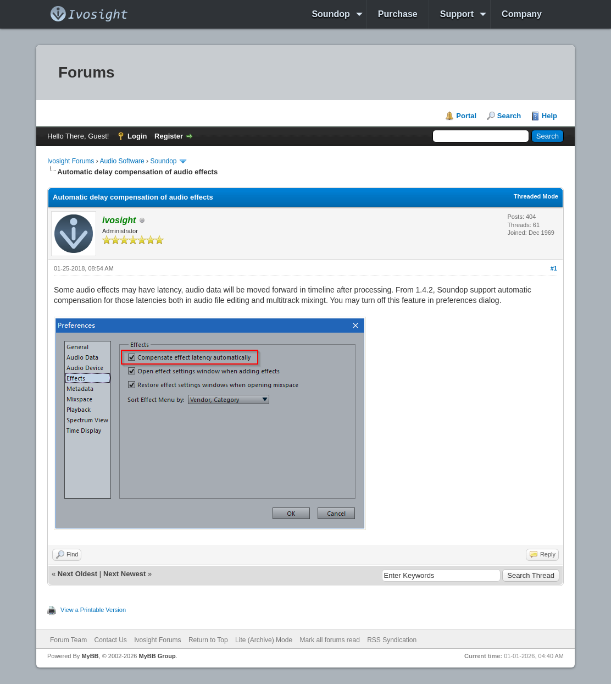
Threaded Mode (536, 196)
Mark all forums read (329, 640)
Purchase (398, 14)
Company (522, 14)
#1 (554, 268)
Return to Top (208, 640)
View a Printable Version (93, 609)
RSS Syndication (391, 640)
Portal (466, 116)
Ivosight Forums (70, 161)
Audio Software (121, 161)
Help (549, 116)
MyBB (89, 656)
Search (509, 116)
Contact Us (110, 640)
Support (457, 14)
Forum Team (68, 640)
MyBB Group (156, 656)
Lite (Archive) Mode (263, 640)
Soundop (330, 14)
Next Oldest (77, 574)
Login (137, 136)
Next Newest (124, 574)
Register (168, 136)
